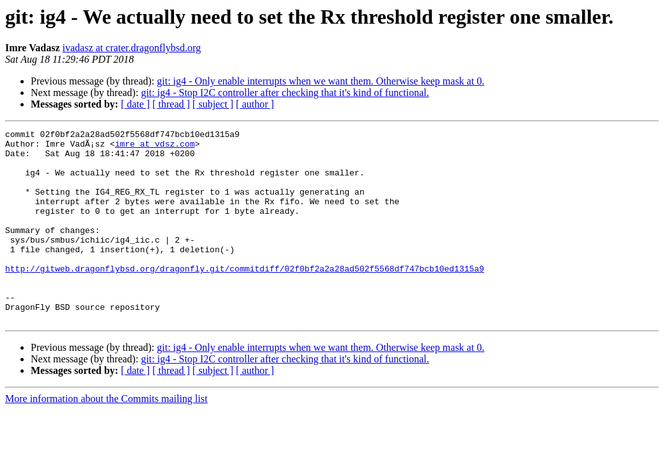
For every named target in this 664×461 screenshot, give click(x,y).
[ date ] (135, 104)
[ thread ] (171, 104)
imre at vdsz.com (155, 147)
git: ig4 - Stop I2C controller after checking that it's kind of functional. (285, 92)
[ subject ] (213, 104)
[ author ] (255, 104)
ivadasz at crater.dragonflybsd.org (132, 47)
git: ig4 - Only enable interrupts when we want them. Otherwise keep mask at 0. (320, 81)
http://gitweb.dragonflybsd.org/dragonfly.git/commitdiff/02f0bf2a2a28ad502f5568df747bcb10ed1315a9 (244, 297)
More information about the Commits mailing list (106, 437)
